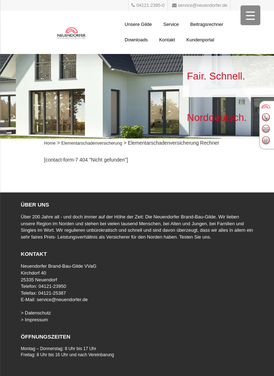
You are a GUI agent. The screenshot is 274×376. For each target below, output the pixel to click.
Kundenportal (200, 39)
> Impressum (34, 319)
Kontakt (167, 39)
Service (171, 24)
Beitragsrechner (206, 24)
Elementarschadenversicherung (91, 143)
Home (49, 143)
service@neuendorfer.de (62, 299)
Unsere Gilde (138, 24)
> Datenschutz (36, 313)
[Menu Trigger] (250, 15)
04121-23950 (52, 286)
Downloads (136, 39)
